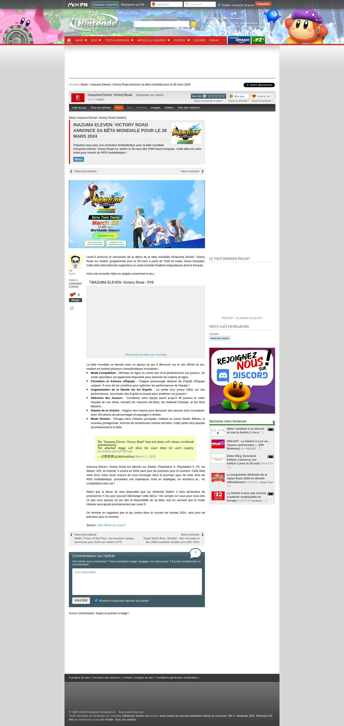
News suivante (190, 171)
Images (155, 107)
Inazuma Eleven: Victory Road (110, 95)
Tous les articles (101, 107)
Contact (127, 677)
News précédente (85, 171)
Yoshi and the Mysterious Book (242, 26)
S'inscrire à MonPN (105, 4)
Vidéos (169, 107)
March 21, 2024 (145, 456)
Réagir (75, 300)
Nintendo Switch (220, 338)
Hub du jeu (79, 107)
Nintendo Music (249, 23)
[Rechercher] (161, 24)
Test (129, 107)
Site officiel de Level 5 (111, 525)
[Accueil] (69, 40)
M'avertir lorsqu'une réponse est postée (122, 600)
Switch (159, 95)
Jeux (94, 40)
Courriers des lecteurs (106, 677)
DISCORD (199, 40)
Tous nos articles (125, 719)
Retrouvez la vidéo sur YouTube (146, 354)
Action (100, 99)
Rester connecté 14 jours (236, 5)
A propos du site (79, 677)
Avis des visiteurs (189, 107)
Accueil (73, 84)
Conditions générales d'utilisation (176, 677)
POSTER (81, 600)
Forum (214, 40)
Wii (71, 719)
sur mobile (106, 719)
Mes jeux (239, 96)
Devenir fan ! (264, 96)
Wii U (231, 715)
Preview (141, 107)
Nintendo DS (264, 715)
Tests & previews (117, 40)
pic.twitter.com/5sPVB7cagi (114, 451)
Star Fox (234, 23)
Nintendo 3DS (245, 715)
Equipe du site (144, 677)
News (79, 40)
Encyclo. (180, 40)
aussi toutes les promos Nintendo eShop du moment (192, 715)
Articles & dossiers (151, 40)
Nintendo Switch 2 (217, 23)
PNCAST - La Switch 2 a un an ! (242, 318)
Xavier (72, 273)
